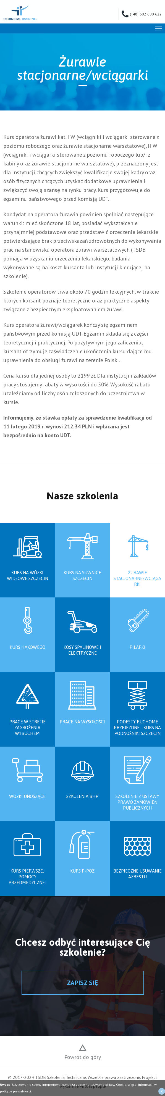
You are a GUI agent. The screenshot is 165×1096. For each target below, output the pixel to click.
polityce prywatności (15, 1091)
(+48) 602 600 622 (146, 13)
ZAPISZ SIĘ (82, 982)
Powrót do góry (82, 1057)
